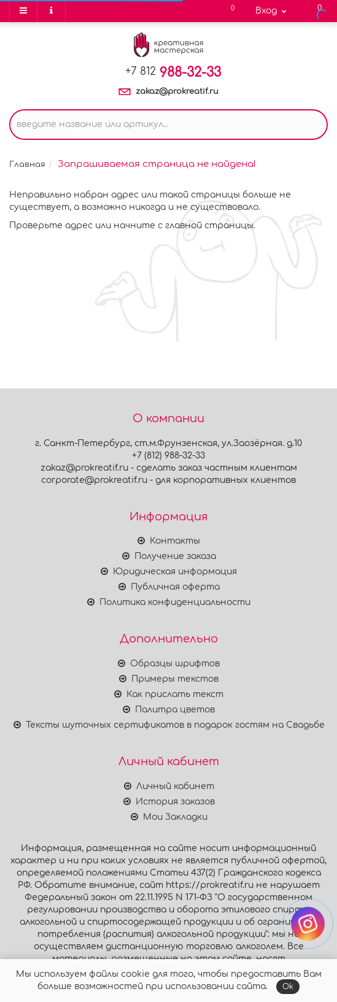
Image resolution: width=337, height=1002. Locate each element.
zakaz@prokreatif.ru (177, 91)
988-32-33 (173, 72)
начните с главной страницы (184, 225)
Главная (27, 164)
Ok (287, 986)
